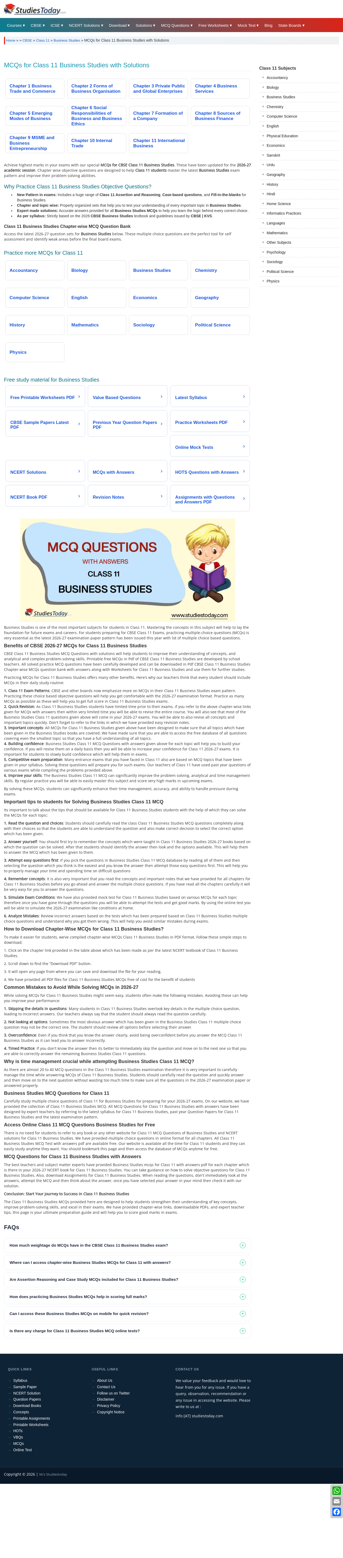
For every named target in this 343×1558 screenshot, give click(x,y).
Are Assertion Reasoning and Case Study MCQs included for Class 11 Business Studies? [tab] (94, 1353)
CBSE (36, 25)
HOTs (18, 1505)
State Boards (289, 25)
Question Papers (27, 1473)
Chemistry (275, 181)
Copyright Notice (111, 1486)
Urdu (271, 239)
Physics (273, 355)
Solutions (144, 25)
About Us (104, 1455)
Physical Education (282, 210)
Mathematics (277, 307)
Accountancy (277, 152)
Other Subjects (279, 317)
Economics (276, 220)
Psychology (276, 326)
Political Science (280, 346)
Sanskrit (273, 229)
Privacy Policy (108, 1480)
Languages (276, 297)
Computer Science (282, 190)
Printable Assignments (31, 1492)
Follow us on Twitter (113, 1467)
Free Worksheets (213, 25)
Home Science (279, 278)
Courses (14, 25)
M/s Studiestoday (53, 1548)
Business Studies (67, 40)
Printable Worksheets (31, 1499)
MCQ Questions (175, 25)
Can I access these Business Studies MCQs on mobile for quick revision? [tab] (79, 1388)
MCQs (18, 1518)
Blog (268, 25)
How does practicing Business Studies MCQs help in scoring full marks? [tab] (78, 1371)
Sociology (275, 336)
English (273, 200)
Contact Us (106, 1461)
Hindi (271, 268)
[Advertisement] (163, 88)
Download (118, 25)
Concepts (21, 1486)
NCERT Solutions (84, 25)
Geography (276, 249)
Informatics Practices (284, 287)
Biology (273, 162)
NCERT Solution (26, 1467)
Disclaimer (105, 1473)
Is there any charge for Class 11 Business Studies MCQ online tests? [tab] (75, 1405)
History (272, 258)
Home (10, 40)
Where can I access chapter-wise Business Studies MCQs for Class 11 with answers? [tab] (90, 1336)
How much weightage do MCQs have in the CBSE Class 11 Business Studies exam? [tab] (89, 1319)
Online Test (22, 1524)
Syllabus (20, 1455)
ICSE (55, 25)
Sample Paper (25, 1461)
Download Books (27, 1480)
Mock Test (246, 25)
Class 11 (43, 40)
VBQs (18, 1511)
